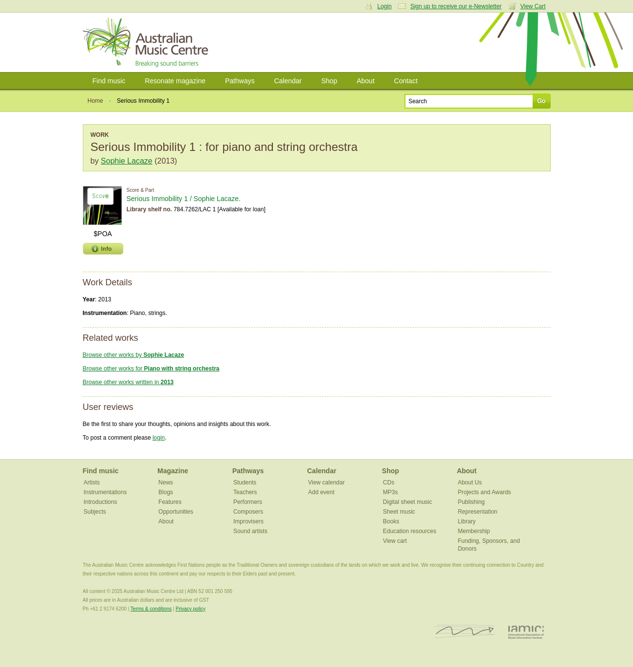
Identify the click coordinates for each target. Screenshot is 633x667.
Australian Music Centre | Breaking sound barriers (147, 42)
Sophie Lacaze (127, 161)
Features (169, 502)
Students (244, 482)
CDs (388, 482)
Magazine (172, 471)
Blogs (165, 492)
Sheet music (399, 511)
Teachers (245, 492)
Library (467, 521)
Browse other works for (151, 368)
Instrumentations (105, 492)
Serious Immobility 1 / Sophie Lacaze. (184, 199)
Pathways (240, 81)
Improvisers (248, 521)
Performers (247, 502)
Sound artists (250, 531)
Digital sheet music (407, 502)
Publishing (471, 502)
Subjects (95, 511)
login (159, 437)
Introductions (100, 502)
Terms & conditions (151, 608)
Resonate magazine (175, 81)
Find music (109, 81)
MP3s (390, 492)
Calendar (288, 81)
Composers (248, 511)
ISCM (465, 631)
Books (391, 521)
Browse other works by (133, 355)
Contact (406, 81)
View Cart (533, 6)
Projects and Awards (484, 492)
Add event (321, 492)
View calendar (326, 482)
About (366, 81)
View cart (395, 540)
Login (384, 6)
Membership (474, 531)
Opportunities (175, 511)
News (165, 482)
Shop (329, 81)
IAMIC (526, 631)
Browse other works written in (128, 382)
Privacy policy (190, 608)
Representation (477, 511)
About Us (469, 482)
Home (95, 100)
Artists (92, 482)
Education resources (409, 531)
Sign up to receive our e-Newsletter (455, 6)
